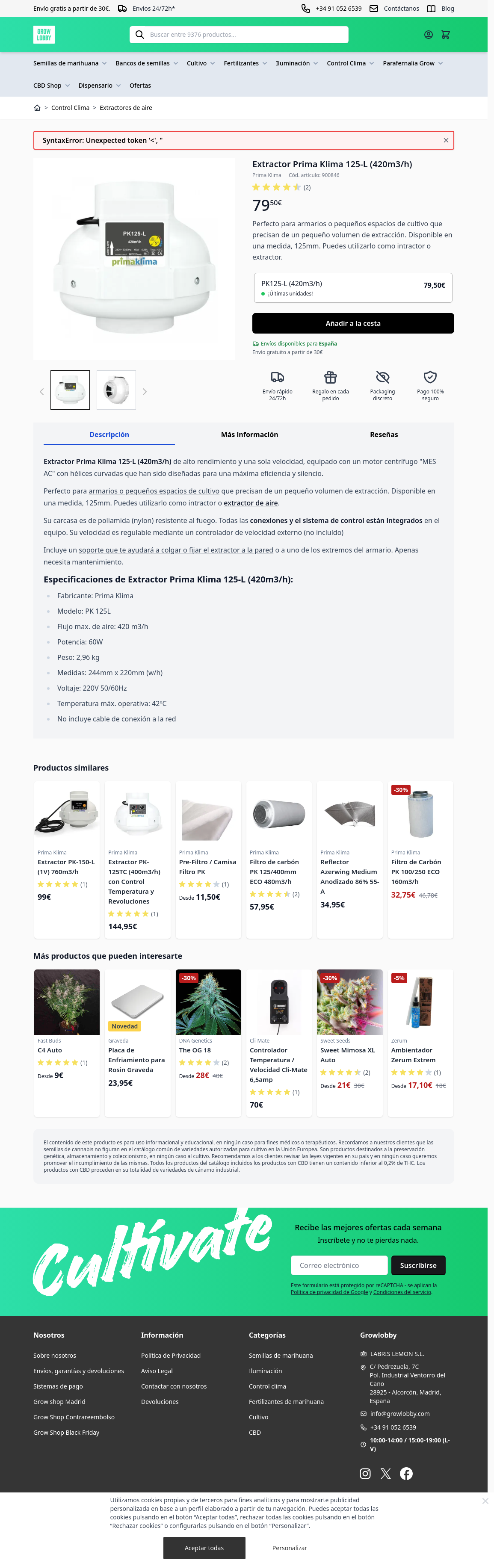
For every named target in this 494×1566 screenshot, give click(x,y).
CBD (255, 1432)
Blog (447, 8)
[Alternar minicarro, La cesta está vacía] (446, 35)
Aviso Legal (157, 1371)
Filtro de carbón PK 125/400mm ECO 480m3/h (274, 871)
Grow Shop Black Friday (66, 1432)
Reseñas (384, 434)
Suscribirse (418, 1265)
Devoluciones (160, 1402)
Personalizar (289, 1548)
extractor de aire (251, 503)
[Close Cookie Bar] (485, 1501)
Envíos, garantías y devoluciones (78, 1371)
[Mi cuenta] (428, 35)
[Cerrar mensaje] (446, 140)
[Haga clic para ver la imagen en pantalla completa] (134, 259)
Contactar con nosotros (174, 1386)
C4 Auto (50, 1050)
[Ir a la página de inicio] (44, 35)
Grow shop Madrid (59, 1402)
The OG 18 (195, 1050)
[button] (281, 187)
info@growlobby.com (400, 1413)
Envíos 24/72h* (154, 8)
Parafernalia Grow (414, 63)
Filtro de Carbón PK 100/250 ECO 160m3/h (416, 871)
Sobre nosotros (54, 1355)
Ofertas (140, 85)
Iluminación (298, 63)
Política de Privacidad (171, 1355)
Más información (249, 434)
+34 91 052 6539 (393, 1427)
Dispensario (101, 85)
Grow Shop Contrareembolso (74, 1417)
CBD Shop (52, 85)
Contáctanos (401, 8)
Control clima (267, 1386)
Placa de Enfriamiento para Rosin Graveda (136, 1060)
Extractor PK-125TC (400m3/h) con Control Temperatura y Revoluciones (134, 881)
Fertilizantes (246, 63)
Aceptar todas (204, 1548)
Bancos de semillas (147, 63)
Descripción (109, 434)
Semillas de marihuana (71, 63)
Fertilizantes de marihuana (286, 1402)
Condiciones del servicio (402, 1292)
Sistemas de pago (58, 1386)
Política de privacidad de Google (329, 1292)
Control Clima (351, 63)
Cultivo (202, 63)
